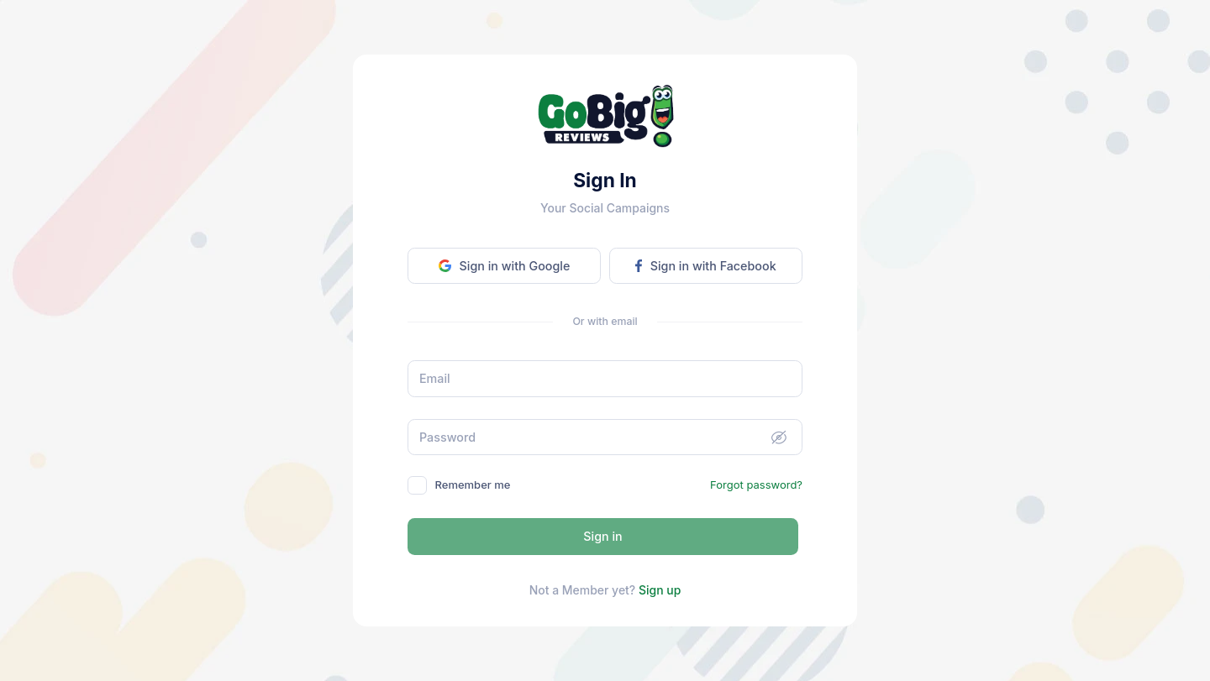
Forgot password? (756, 484)
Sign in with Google (504, 266)
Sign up (660, 590)
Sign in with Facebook (705, 266)
